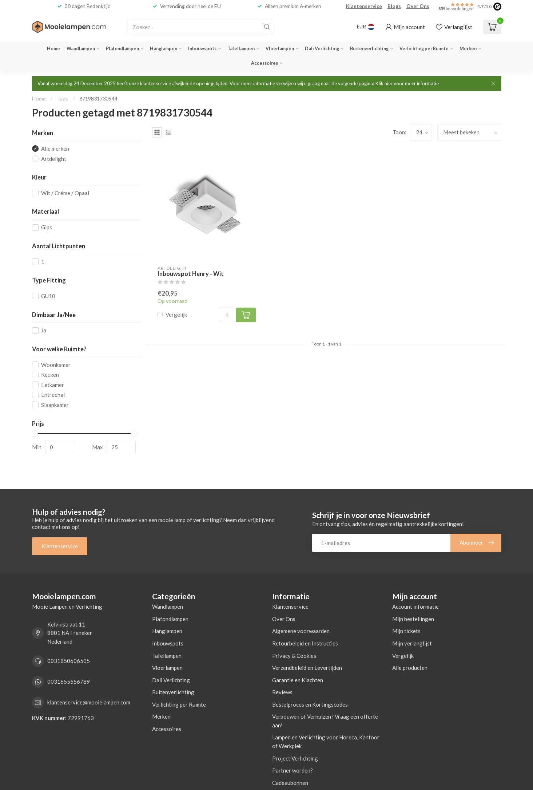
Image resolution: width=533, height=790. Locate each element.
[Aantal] (227, 315)
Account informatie (415, 606)
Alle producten (409, 667)
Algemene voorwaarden (301, 631)
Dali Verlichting (322, 48)
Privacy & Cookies (294, 655)
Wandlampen (81, 48)
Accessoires (264, 63)
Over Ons (417, 6)
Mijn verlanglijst (412, 643)
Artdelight (53, 159)
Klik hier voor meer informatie (407, 83)
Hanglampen (163, 48)
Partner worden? (292, 770)
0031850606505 (68, 660)
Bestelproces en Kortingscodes (310, 704)
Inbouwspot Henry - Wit (191, 273)
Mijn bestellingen (413, 619)
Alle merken (55, 149)
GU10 (48, 296)
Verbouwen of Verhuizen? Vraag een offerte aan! (325, 720)
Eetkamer (52, 385)
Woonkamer (56, 365)
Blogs (394, 6)
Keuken (50, 375)
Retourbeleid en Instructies (305, 643)
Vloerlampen (280, 48)
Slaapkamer (55, 405)
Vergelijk (176, 315)
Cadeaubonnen (290, 782)
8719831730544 (98, 98)
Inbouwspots (202, 48)
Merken (468, 48)
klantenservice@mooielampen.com (88, 702)
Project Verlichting (295, 758)
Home (53, 48)
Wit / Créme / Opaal (65, 193)
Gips (46, 227)
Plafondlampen (122, 48)
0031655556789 (68, 681)
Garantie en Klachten (297, 680)
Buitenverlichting (369, 48)
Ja (43, 330)
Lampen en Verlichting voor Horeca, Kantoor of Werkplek (325, 741)
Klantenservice (364, 6)
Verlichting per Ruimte (424, 48)
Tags (62, 98)
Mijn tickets (406, 631)
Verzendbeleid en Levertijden (307, 667)
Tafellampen (241, 48)
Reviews (282, 692)
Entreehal (53, 395)
